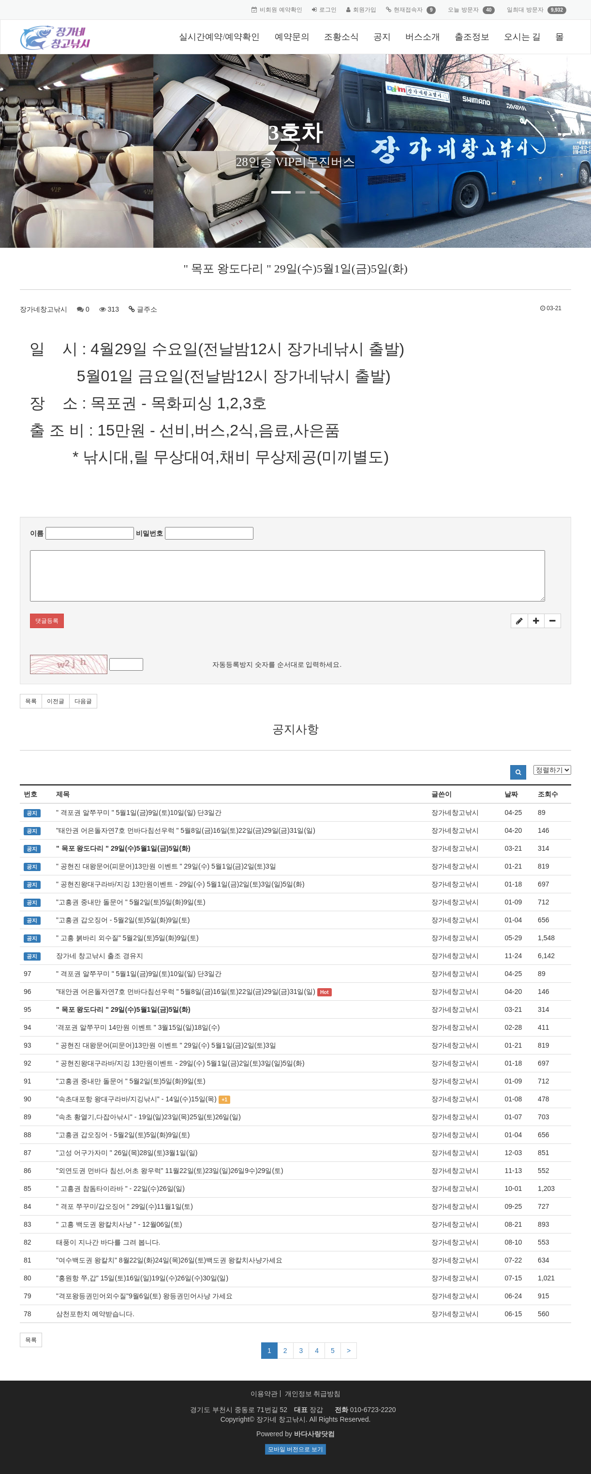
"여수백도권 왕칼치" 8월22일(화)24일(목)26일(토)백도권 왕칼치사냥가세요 (169, 1260)
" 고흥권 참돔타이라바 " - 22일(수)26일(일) (120, 1188)
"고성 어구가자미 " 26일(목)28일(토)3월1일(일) (126, 1153)
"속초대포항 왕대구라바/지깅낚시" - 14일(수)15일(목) (136, 1099)
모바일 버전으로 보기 (295, 1449)
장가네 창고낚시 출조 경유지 (99, 956)
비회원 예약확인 (281, 9)
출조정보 (472, 37)
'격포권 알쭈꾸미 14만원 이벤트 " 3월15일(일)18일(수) (138, 1027)
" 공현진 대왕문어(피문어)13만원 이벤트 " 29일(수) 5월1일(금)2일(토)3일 (166, 866)
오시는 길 (522, 37)
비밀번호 (149, 533)
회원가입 (364, 9)
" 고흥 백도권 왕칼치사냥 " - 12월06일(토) (119, 1224)
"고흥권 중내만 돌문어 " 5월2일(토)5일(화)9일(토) (131, 902)
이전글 (55, 701)
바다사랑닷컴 (314, 1434)
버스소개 (422, 37)
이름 (37, 533)
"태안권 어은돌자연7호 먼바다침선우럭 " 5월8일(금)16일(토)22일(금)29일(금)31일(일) (185, 830)
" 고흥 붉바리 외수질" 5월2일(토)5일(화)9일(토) (127, 938)
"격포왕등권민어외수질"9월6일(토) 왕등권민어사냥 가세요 (144, 1296)
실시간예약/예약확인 (219, 37)
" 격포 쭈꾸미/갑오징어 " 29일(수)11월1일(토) (124, 1206)
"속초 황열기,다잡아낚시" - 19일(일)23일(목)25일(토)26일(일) (148, 1117)
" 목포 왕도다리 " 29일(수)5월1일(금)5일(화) (123, 848)
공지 (382, 37)
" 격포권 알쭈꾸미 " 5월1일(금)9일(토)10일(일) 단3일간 (139, 812)
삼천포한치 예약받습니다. (95, 1314)
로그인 (328, 9)
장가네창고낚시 (43, 309)
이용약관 (264, 1394)
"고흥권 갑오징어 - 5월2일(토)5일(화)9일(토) (123, 920)
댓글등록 (47, 620)
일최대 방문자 (525, 9)
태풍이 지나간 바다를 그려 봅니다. (108, 1242)
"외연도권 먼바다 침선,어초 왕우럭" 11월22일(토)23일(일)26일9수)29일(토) (169, 1170)
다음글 (83, 701)
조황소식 (341, 37)
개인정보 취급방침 (313, 1394)
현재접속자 (408, 9)
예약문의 (292, 37)
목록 (31, 701)
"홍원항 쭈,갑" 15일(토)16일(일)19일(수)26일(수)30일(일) (142, 1278)
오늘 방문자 (463, 9)
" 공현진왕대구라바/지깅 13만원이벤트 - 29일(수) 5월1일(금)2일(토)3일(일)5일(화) (180, 884)
